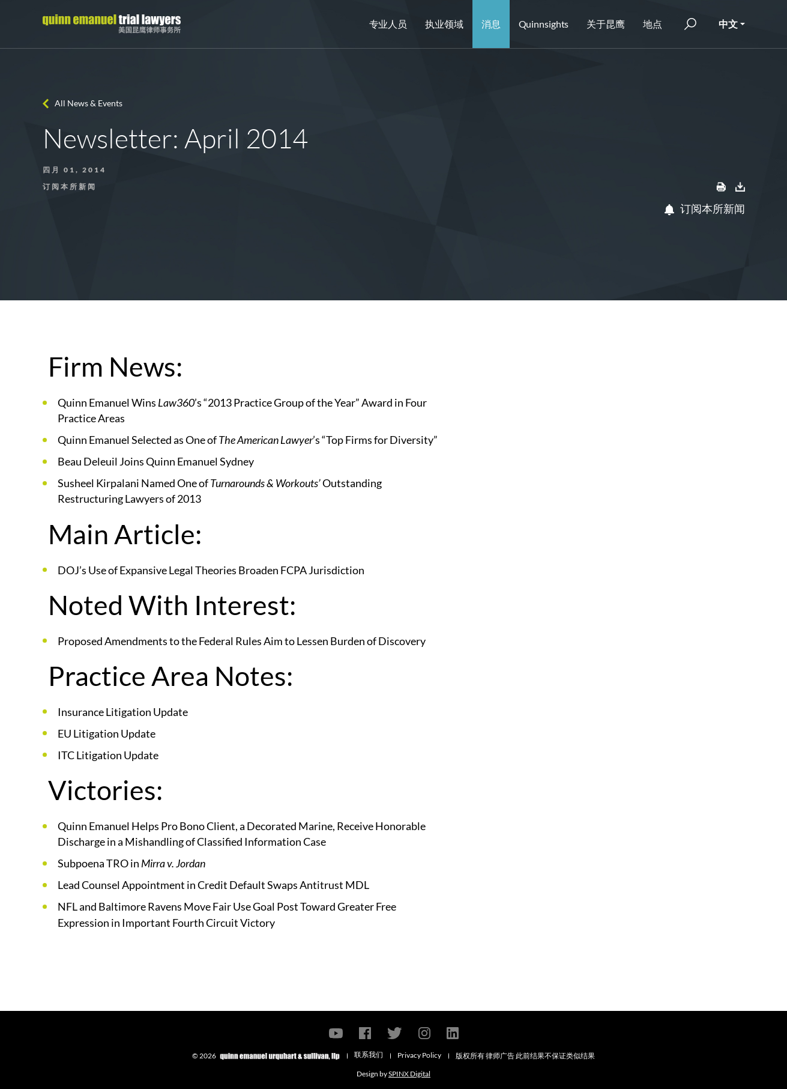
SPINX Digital (409, 1073)
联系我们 (368, 1054)
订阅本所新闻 (705, 208)
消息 (491, 23)
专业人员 (388, 23)
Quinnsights (544, 23)
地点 (652, 23)
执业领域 (444, 23)
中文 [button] (728, 23)
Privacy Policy (419, 1055)
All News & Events (88, 103)
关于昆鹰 (605, 23)
